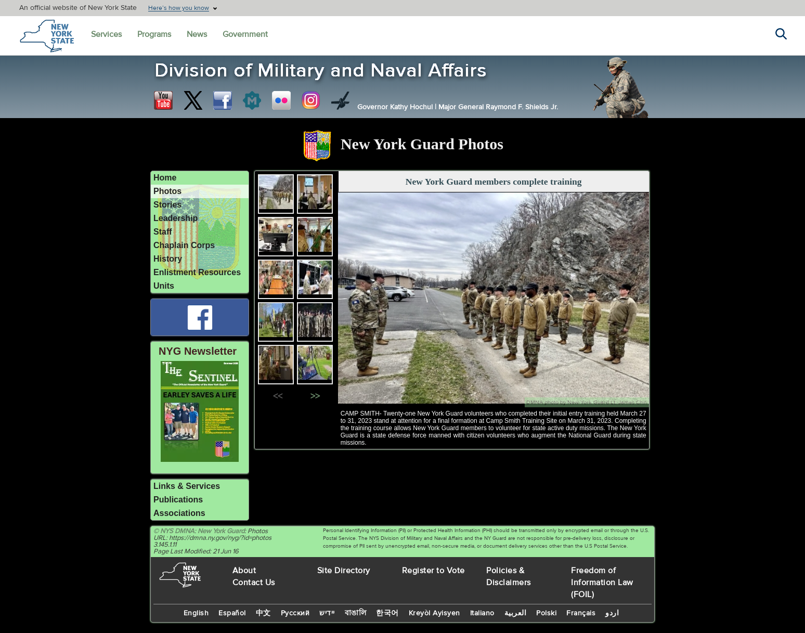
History (167, 258)
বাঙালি (356, 613)
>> (315, 397)
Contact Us (253, 582)
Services (106, 34)
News (197, 34)
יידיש (327, 613)
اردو (612, 613)
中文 (263, 613)
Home (164, 177)
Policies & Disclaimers (508, 576)
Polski (546, 613)
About (244, 570)
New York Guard (221, 531)
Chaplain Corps (184, 245)
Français (580, 613)
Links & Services (186, 486)
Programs (154, 34)
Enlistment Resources (197, 272)
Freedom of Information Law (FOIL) (602, 582)
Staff (162, 231)
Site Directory (343, 570)
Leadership (175, 218)
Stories (167, 204)
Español (232, 613)
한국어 (387, 613)
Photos (167, 191)
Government (245, 34)
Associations (179, 513)
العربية (515, 613)
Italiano (482, 613)
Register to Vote (433, 570)
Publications (178, 499)
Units (163, 285)
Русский (295, 613)
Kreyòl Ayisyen (434, 613)
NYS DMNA (177, 531)
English (196, 613)
